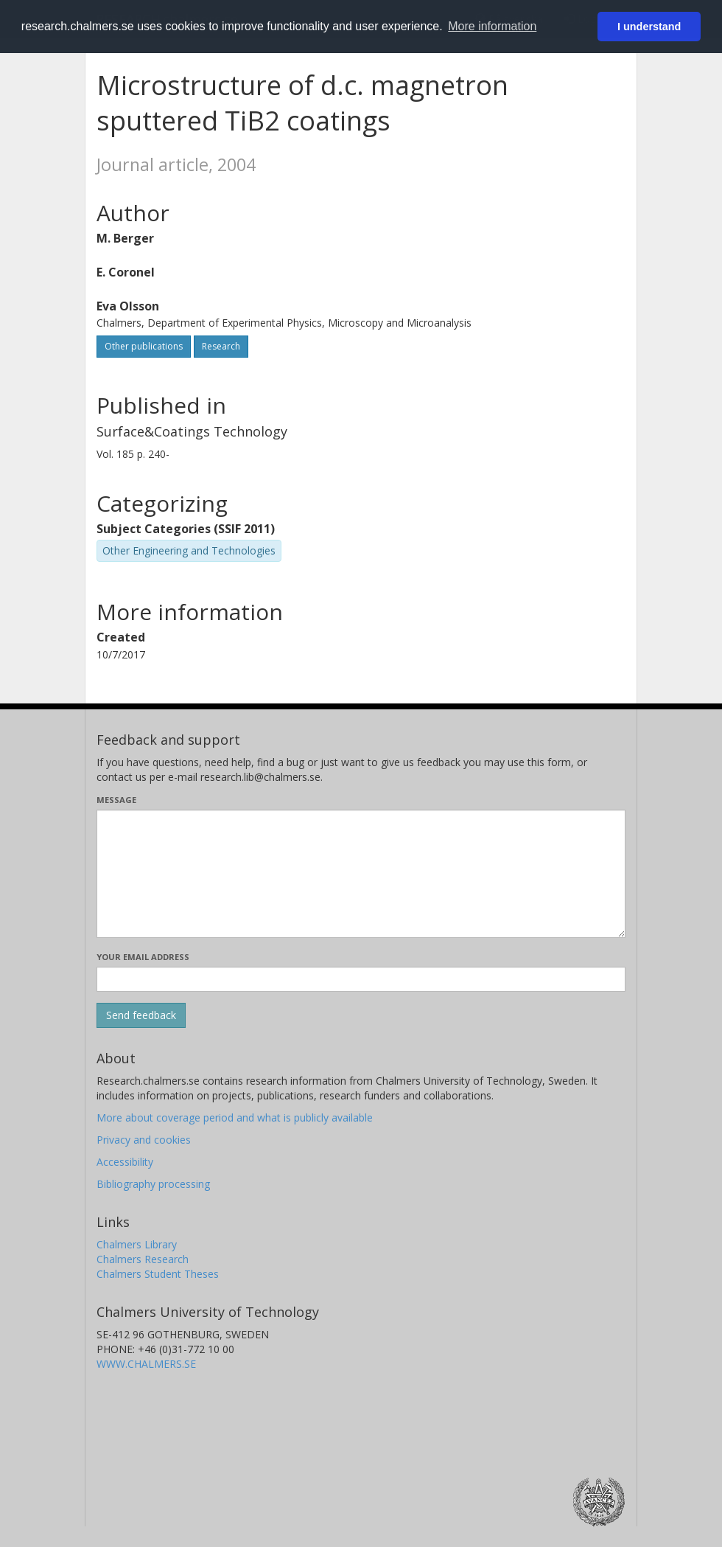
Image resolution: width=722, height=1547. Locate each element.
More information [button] (492, 26)
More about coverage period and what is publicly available (235, 1117)
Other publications (144, 346)
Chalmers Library (137, 1244)
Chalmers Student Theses (158, 1274)
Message (116, 799)
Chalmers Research (143, 1259)
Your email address (143, 956)
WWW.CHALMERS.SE (146, 1364)
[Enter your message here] (361, 874)
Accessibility (125, 1162)
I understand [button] (649, 26)
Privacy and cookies (144, 1140)
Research (221, 346)
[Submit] (141, 1015)
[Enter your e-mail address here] (361, 979)
